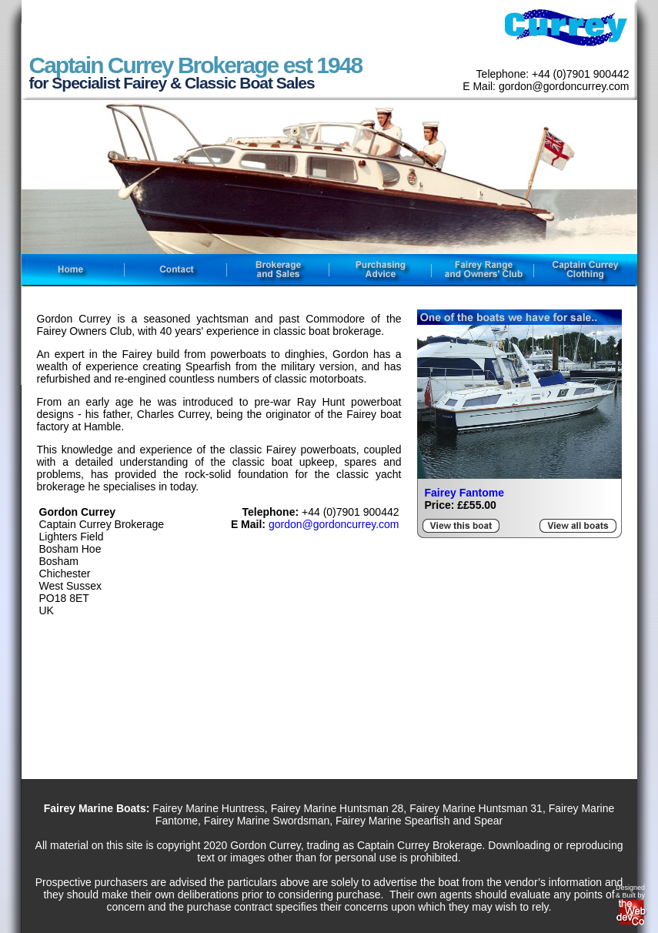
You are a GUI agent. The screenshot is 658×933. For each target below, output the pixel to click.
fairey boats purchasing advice (380, 270)
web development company (631, 914)
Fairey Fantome (464, 493)
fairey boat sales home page (73, 270)
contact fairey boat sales (175, 270)
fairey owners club (482, 270)
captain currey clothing (584, 270)
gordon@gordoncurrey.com (334, 524)
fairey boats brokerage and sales (277, 270)
